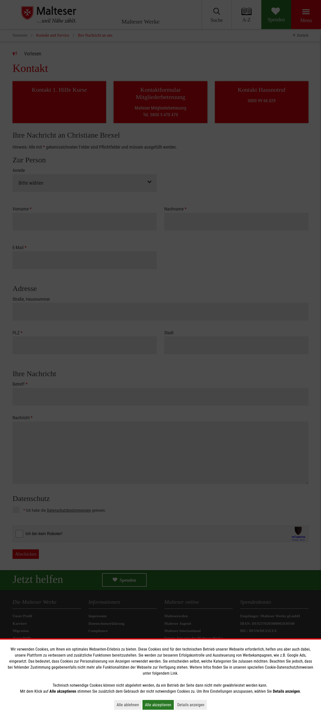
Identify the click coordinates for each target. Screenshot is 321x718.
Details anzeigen (192, 704)
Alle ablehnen (129, 704)
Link (174, 673)
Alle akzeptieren (159, 704)
